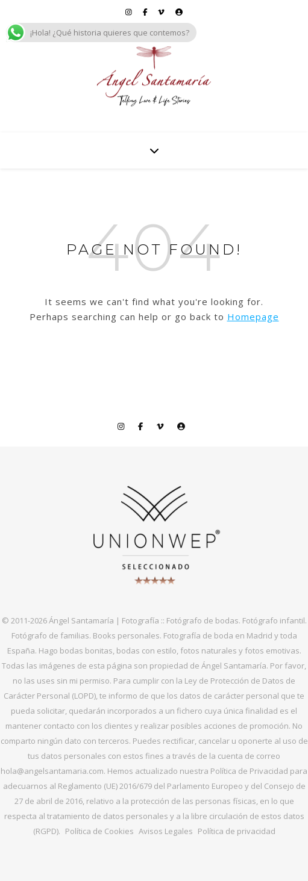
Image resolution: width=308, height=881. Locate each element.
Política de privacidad (236, 831)
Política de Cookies (99, 831)
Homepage (253, 317)
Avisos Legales (166, 831)
